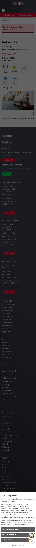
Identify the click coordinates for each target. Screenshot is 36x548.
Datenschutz (22, 545)
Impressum (14, 545)
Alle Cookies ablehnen (9, 535)
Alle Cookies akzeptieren (10, 529)
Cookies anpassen (7, 540)
